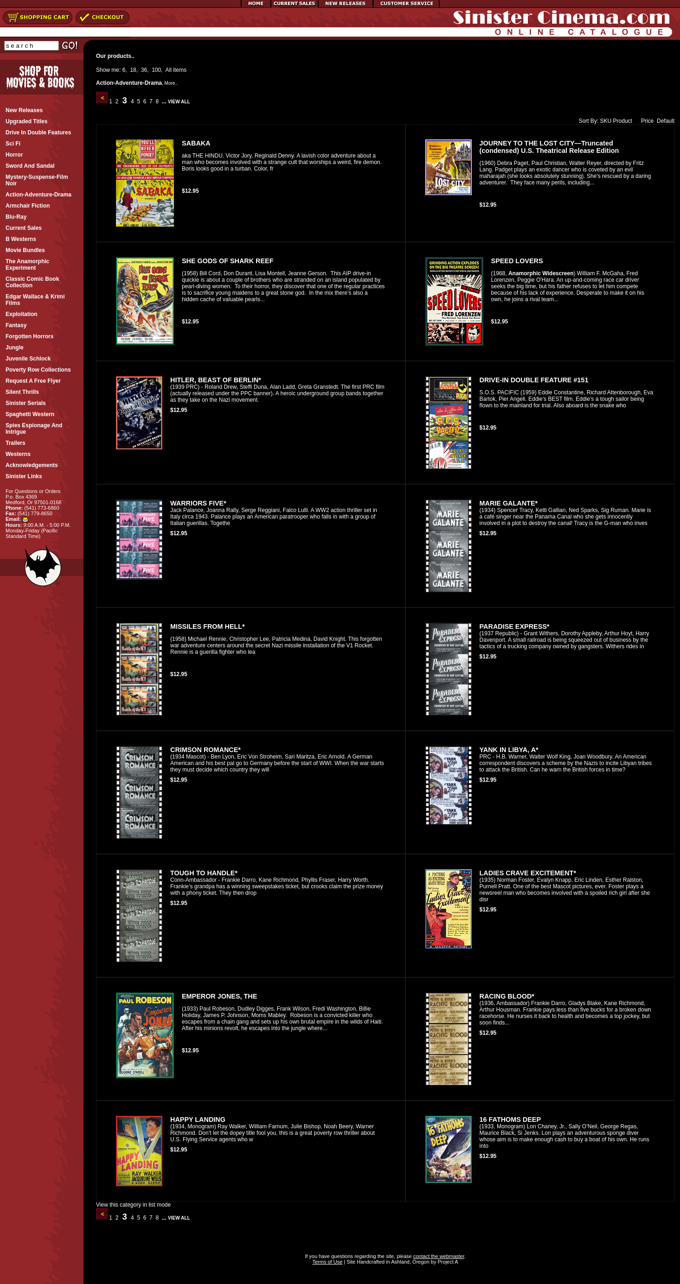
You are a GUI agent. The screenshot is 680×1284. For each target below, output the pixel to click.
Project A (447, 1262)
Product (622, 121)
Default (665, 121)
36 (144, 70)
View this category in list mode (133, 1205)
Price (645, 121)
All (169, 70)
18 (133, 70)
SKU (606, 121)
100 (156, 70)
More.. (171, 83)
